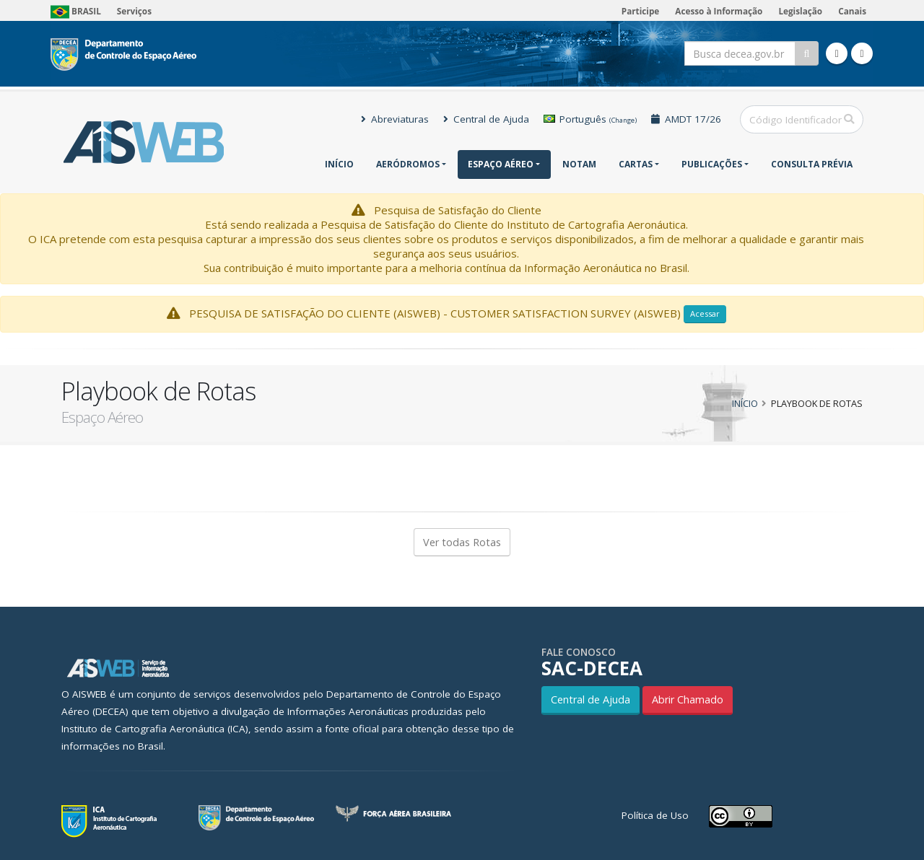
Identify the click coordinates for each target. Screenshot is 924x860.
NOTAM (579, 164)
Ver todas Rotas (462, 542)
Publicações (711, 164)
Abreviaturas (395, 119)
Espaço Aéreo (500, 164)
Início (339, 164)
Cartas (636, 164)
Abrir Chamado (687, 699)
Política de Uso (655, 815)
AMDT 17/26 (686, 119)
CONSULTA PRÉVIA (812, 164)
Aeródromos (408, 164)
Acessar (705, 313)
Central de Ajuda (486, 119)
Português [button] (590, 119)
